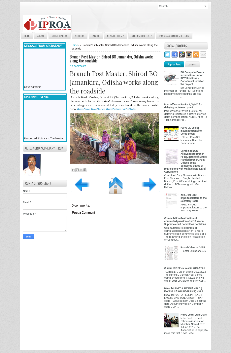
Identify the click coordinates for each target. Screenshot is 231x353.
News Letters (117, 34)
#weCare (83, 109)
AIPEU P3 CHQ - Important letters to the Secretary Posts (194, 198)
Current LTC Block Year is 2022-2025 (184, 268)
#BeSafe (129, 109)
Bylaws (96, 35)
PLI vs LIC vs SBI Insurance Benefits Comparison (191, 130)
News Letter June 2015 (194, 314)
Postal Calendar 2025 (193, 247)
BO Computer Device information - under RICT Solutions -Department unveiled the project (192, 78)
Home (27, 35)
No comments (78, 65)
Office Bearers (59, 35)
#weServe (98, 109)
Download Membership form (174, 35)
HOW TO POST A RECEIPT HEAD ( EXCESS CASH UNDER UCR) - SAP (183, 290)
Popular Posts (174, 64)
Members (79, 35)
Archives (192, 64)
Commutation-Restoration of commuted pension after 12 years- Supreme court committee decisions (185, 221)
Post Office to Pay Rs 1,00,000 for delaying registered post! (183, 106)
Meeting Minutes (143, 34)
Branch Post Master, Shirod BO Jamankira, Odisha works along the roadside (111, 59)
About (40, 35)
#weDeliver (114, 109)
